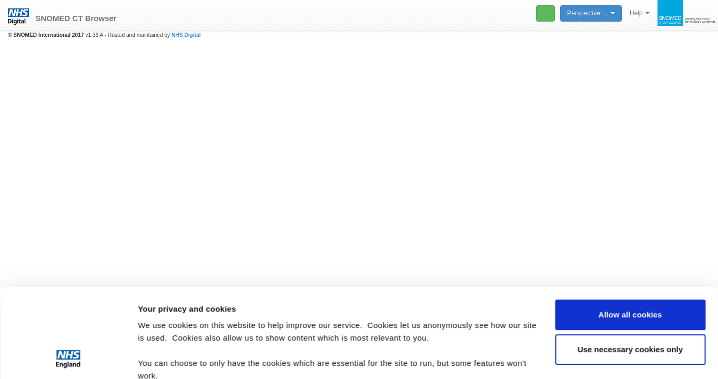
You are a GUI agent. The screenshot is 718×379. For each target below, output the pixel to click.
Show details (162, 358)
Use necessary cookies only (630, 266)
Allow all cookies (630, 231)
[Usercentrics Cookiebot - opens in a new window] (68, 358)
